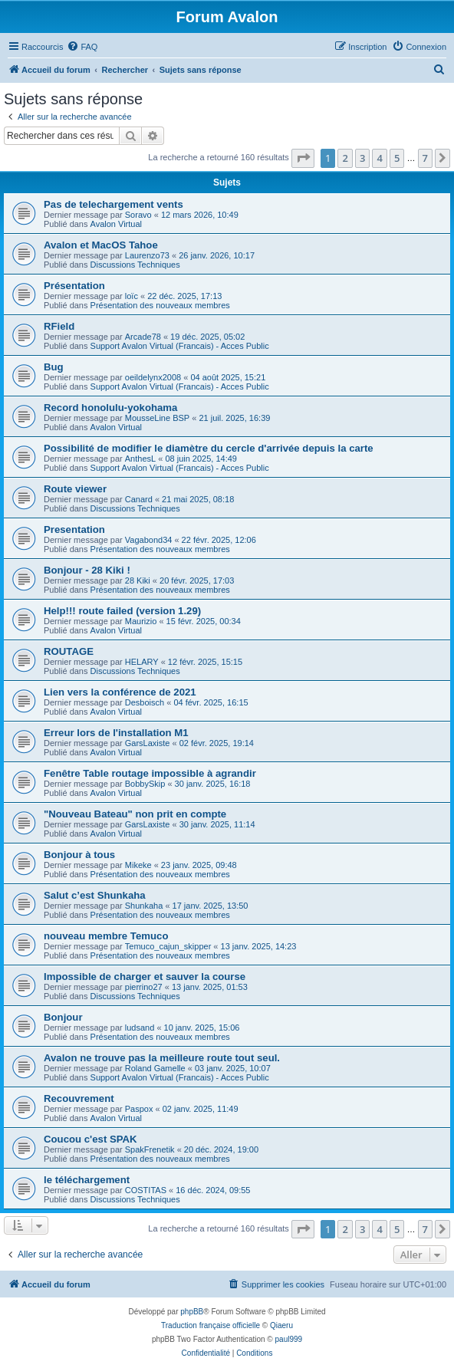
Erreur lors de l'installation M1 (116, 732)
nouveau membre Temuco (106, 936)
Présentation (74, 285)
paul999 (289, 1339)
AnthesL (140, 458)
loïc (131, 296)
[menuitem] (82, 47)
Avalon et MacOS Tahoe (101, 245)
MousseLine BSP (157, 418)
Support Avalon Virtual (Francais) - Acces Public (179, 345)
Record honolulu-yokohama (110, 407)
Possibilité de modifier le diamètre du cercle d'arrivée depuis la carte (208, 448)
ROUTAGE (69, 651)
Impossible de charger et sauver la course (144, 976)
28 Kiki (137, 580)
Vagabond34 (149, 539)
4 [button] (379, 158)
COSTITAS (145, 1190)
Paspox (139, 1108)
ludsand (140, 1027)
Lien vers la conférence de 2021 (120, 692)
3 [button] (362, 158)
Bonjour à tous (79, 854)
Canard (139, 499)
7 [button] (425, 158)
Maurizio (141, 621)
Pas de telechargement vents (113, 204)
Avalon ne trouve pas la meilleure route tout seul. (162, 1058)
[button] (302, 158)
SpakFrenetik (150, 1149)
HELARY (142, 661)
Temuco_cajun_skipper (168, 946)
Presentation (74, 529)
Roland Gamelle (155, 1068)
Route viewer (75, 489)
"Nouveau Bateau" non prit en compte (135, 814)
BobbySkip (145, 783)
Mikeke (138, 865)
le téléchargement (87, 1179)
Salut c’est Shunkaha (95, 895)
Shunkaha (144, 905)
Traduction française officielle (210, 1325)
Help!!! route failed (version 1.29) (122, 611)
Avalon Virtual (116, 224)
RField (59, 326)
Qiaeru (281, 1325)
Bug (54, 367)
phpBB (191, 1311)
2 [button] (344, 158)
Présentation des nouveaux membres (160, 305)
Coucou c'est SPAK (90, 1139)
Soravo (138, 214)
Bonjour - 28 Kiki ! (87, 570)
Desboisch (144, 702)
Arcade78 (143, 336)
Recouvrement (79, 1098)
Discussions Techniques (135, 264)
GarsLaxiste (147, 743)
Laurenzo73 (147, 255)
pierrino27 (144, 986)
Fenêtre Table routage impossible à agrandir (150, 773)
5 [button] (397, 158)
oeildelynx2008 (153, 377)
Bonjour (63, 1017)
